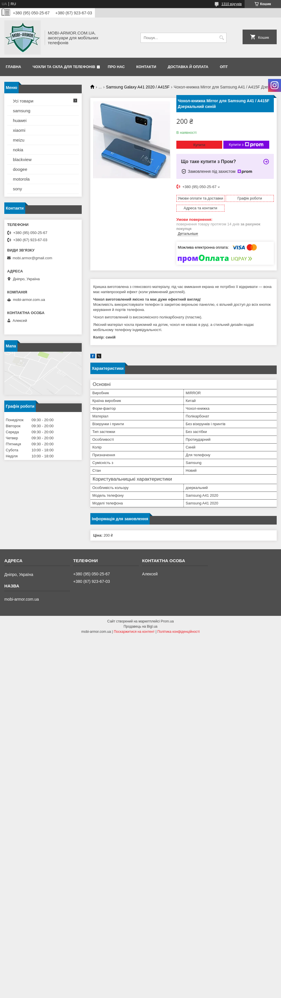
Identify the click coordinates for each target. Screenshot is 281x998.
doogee (20, 169)
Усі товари (23, 100)
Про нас (116, 67)
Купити (199, 145)
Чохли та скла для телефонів (64, 67)
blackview (22, 159)
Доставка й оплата (188, 67)
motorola (21, 179)
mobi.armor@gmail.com (32, 258)
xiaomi (19, 130)
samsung (21, 110)
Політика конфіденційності (178, 632)
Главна (13, 67)
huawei (20, 120)
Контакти (146, 67)
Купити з (246, 144)
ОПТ (224, 67)
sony (17, 188)
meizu (18, 140)
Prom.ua (167, 621)
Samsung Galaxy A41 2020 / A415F (138, 87)
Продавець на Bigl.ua (140, 626)
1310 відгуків (231, 4)
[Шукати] (221, 38)
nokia (18, 149)
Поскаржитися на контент (134, 632)
